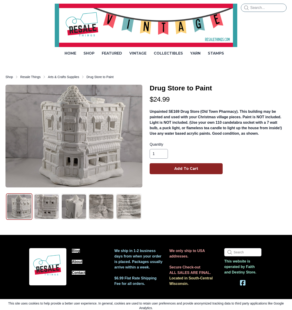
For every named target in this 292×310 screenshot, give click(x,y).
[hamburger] (9, 7)
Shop (9, 77)
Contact (79, 273)
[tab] (19, 206)
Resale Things (30, 77)
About (77, 262)
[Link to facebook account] (242, 283)
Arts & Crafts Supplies (63, 77)
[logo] (146, 25)
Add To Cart (186, 168)
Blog (76, 251)
